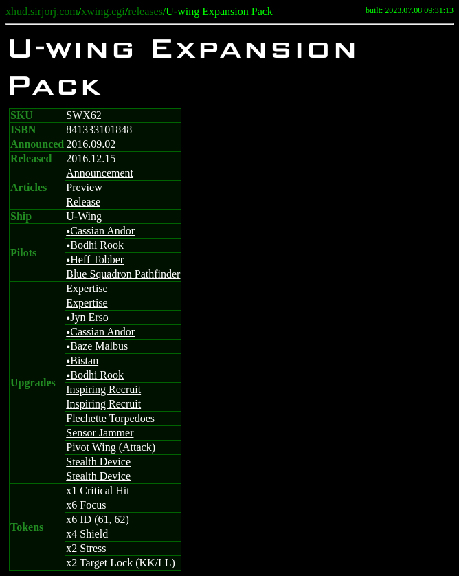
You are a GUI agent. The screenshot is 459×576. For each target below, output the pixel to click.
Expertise (86, 288)
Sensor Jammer (99, 433)
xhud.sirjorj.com (41, 11)
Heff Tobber (95, 259)
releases (145, 11)
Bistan (82, 360)
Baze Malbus (97, 346)
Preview (84, 187)
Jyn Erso (87, 317)
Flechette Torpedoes (110, 418)
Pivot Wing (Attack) (110, 447)
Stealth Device (98, 461)
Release (83, 202)
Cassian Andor (100, 230)
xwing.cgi (103, 11)
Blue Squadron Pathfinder (123, 274)
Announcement (99, 173)
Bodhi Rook (95, 245)
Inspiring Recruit (103, 389)
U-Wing (84, 216)
